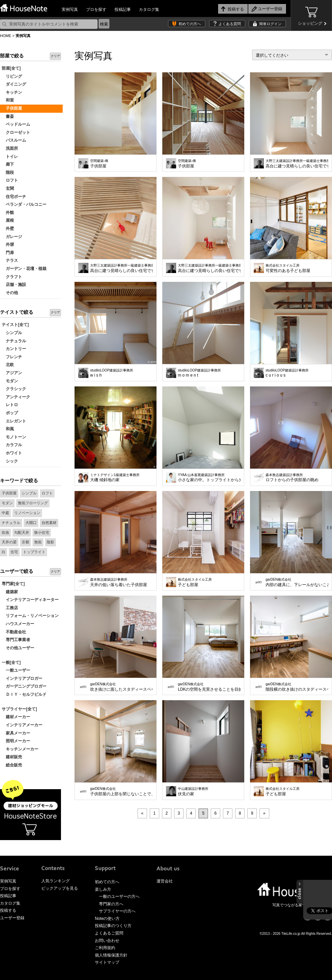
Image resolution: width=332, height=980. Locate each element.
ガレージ (12, 236)
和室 (8, 100)
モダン (10, 381)
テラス (10, 260)
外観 (8, 212)
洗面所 (10, 148)
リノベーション (27, 513)
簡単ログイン (270, 24)
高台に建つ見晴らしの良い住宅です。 (297, 163)
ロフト (10, 180)
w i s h (111, 373)
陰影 (50, 542)
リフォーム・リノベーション (30, 615)
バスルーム (14, 140)
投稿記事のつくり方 (113, 925)
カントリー (14, 348)
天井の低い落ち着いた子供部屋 (118, 582)
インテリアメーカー (22, 725)
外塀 (8, 244)
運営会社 (165, 881)
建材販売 (12, 757)
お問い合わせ (107, 940)
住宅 (14, 552)
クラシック (14, 388)
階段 (8, 172)
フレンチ (12, 357)
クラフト (12, 276)
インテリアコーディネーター (30, 599)
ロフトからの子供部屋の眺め (292, 478)
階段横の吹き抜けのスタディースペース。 (297, 687)
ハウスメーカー (18, 623)
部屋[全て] (11, 68)
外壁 (8, 228)
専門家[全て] (13, 583)
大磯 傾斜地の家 (115, 478)
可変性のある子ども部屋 (288, 268)
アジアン (12, 372)
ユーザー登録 (12, 917)
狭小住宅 (41, 532)
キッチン (12, 92)
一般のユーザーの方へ (119, 896)
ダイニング (14, 84)
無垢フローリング (33, 503)
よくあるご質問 (109, 933)
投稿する (8, 910)
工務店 (10, 607)
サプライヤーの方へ (117, 911)
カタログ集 (149, 9)
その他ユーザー (18, 648)
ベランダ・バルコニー (24, 204)
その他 (10, 292)
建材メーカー (16, 716)
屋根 (8, 220)
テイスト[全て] (15, 324)
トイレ (10, 156)
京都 (25, 542)
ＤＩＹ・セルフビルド (24, 694)
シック (10, 461)
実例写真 (70, 9)
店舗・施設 (14, 284)
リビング (12, 76)
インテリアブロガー (22, 678)
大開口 (31, 523)
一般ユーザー (16, 670)
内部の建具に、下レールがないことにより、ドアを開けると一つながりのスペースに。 (297, 582)
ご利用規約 (105, 947)
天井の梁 (9, 542)
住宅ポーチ (14, 196)
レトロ (10, 404)
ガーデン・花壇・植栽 (24, 268)
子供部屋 (12, 108)
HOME (5, 36)
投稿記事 (123, 9)
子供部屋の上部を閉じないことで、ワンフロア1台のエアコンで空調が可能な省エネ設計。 (121, 791)
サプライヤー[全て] (19, 709)
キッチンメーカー (20, 749)
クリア (55, 56)
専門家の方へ (111, 904)
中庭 (5, 513)
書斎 (8, 116)
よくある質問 (230, 24)
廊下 (8, 164)
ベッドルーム (16, 124)
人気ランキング (55, 880)
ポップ (10, 413)
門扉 (8, 252)
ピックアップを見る (59, 888)
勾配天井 (21, 532)
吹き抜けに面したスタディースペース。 (121, 687)
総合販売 (12, 765)
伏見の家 (193, 791)
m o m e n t (199, 373)
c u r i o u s (287, 373)
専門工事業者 (16, 639)
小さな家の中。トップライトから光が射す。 (209, 478)
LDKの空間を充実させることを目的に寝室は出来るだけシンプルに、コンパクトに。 (209, 687)
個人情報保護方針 (111, 955)
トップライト (34, 552)
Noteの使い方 (107, 918)
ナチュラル (14, 341)
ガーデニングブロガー (24, 686)
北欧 (8, 364)
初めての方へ (190, 24)
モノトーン (14, 437)
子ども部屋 (195, 582)
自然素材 (49, 523)
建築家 (10, 591)
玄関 (8, 188)
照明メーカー (16, 741)
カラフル (12, 444)
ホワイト (12, 453)
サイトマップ (107, 962)
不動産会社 (14, 632)
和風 (8, 429)
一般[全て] (11, 662)
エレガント (14, 421)
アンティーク (16, 397)
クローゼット (16, 132)
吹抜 (5, 532)
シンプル (12, 332)
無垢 (38, 542)
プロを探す (96, 9)
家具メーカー (16, 733)
